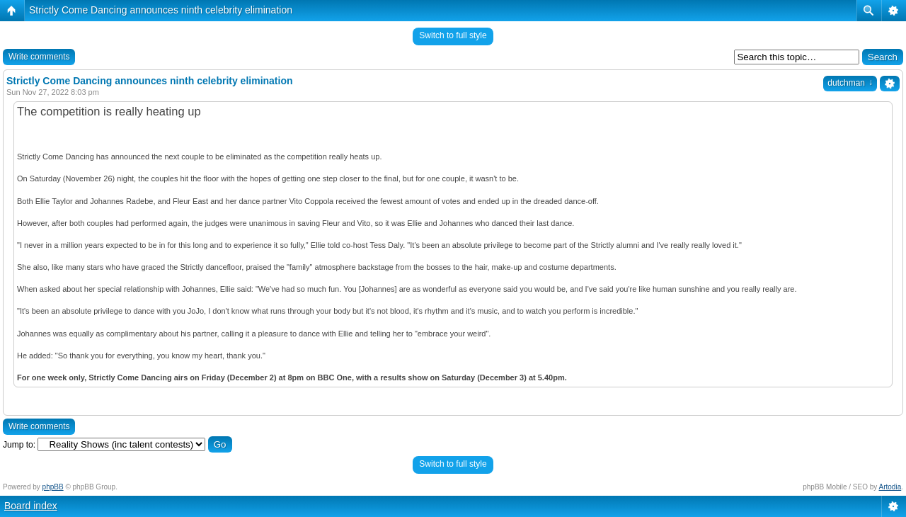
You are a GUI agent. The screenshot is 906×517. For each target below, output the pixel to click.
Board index (30, 505)
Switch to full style (452, 35)
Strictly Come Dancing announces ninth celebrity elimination (160, 10)
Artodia (890, 487)
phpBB (53, 487)
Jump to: (19, 445)
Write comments (38, 57)
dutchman (850, 83)
